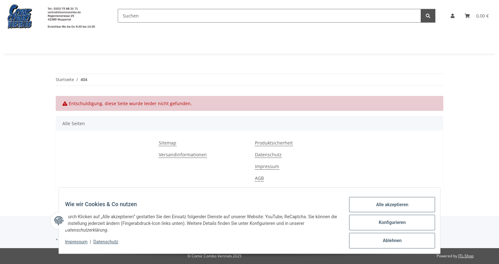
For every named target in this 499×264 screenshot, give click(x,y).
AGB (259, 178)
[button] (453, 16)
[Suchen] (269, 16)
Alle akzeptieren (388, 208)
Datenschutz (109, 244)
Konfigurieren (388, 224)
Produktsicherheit (274, 143)
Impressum (80, 244)
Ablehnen (388, 241)
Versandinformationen (183, 155)
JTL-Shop (466, 256)
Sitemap (167, 143)
